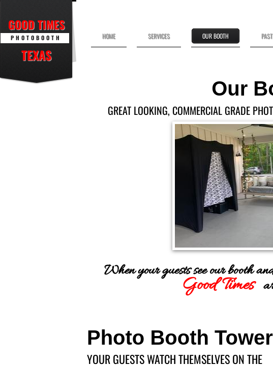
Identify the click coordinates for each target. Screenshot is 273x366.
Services (159, 36)
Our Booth (215, 36)
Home (108, 36)
